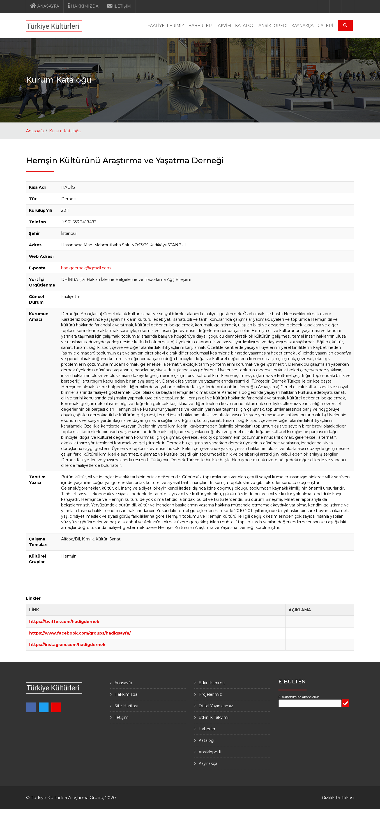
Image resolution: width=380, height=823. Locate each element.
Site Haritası (126, 705)
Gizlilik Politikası (338, 797)
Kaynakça (208, 763)
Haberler (207, 728)
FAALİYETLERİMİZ (166, 25)
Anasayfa (35, 130)
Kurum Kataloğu (65, 130)
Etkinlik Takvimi (214, 717)
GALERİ (325, 25)
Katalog (206, 740)
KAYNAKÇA (302, 25)
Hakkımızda (125, 694)
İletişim (121, 717)
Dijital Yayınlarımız (216, 705)
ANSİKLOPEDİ (273, 25)
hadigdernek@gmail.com (86, 267)
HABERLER (200, 25)
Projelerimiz (210, 694)
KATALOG (245, 25)
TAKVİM (223, 25)
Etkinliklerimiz (212, 682)
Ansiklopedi (210, 751)
